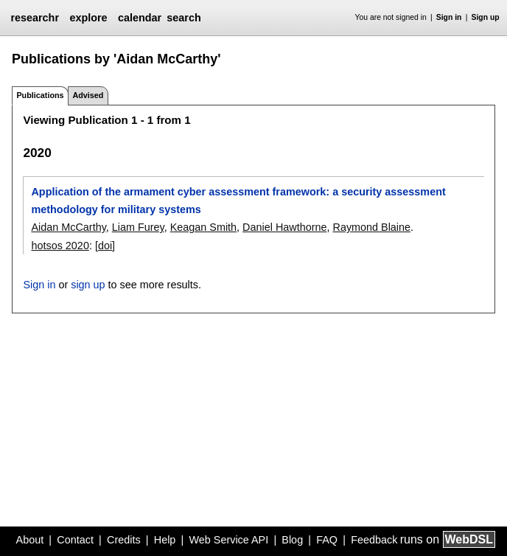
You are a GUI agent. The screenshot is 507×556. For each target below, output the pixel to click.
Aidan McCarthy (68, 227)
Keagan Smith (203, 227)
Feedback (374, 540)
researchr (34, 18)
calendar (139, 18)
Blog (292, 540)
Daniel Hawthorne (284, 227)
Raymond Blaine (371, 227)
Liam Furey (138, 227)
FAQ (327, 540)
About (30, 540)
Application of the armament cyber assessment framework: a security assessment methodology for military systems (238, 200)
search (183, 18)
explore (88, 18)
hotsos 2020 (59, 245)
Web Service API (228, 540)
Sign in (449, 17)
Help (165, 540)
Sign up (486, 17)
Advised (87, 95)
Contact (75, 540)
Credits (124, 540)
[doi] (105, 245)
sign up (88, 285)
